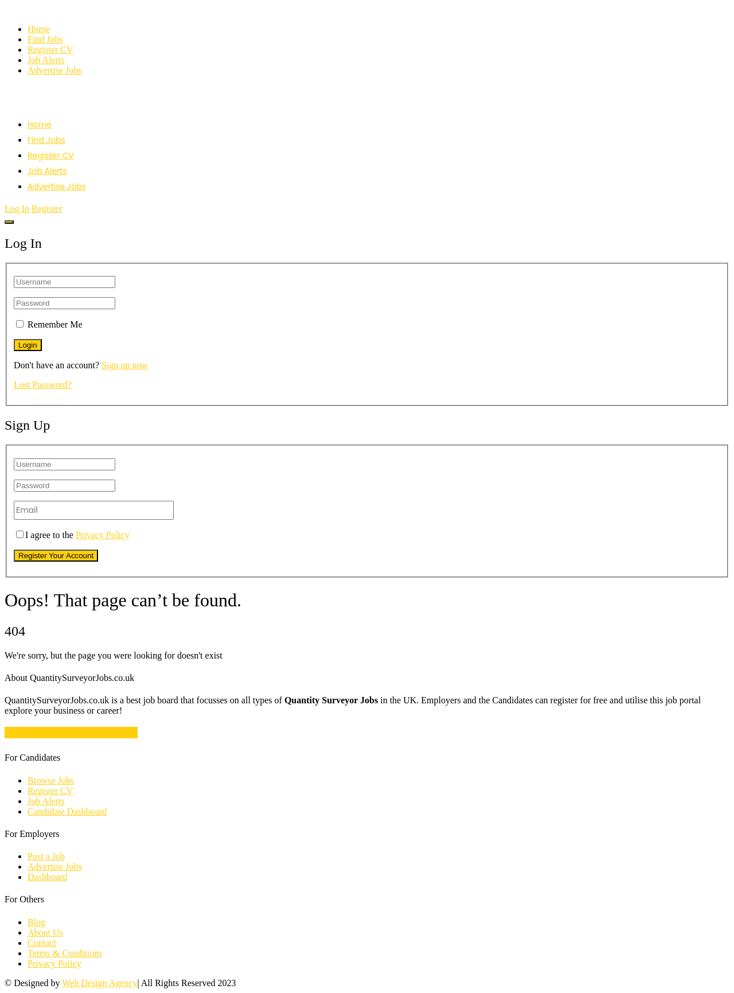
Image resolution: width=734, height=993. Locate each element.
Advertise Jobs (55, 70)
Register (47, 208)
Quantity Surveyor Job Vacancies (71, 732)
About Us (45, 932)
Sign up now (124, 365)
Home (39, 29)
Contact (42, 943)
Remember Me (55, 324)
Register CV (50, 49)
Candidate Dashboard (67, 811)
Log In (17, 208)
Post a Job (46, 856)
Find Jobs (45, 39)
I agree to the (73, 535)
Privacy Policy (103, 535)
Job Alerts (46, 60)
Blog (36, 922)
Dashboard (47, 877)
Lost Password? (43, 385)
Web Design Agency (99, 983)
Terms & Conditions (65, 953)
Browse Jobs (51, 780)
